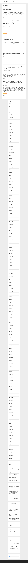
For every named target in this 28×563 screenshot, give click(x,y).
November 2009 (11, 415)
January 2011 (11, 394)
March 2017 (10, 285)
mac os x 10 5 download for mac (13, 480)
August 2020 (10, 227)
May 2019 (10, 245)
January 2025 (11, 146)
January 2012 (11, 375)
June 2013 (10, 349)
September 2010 (11, 400)
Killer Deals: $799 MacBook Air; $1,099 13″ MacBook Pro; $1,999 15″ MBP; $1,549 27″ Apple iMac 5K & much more (13, 83)
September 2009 (11, 418)
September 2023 (11, 170)
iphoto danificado (11, 471)
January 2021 (11, 219)
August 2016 (10, 296)
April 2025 (10, 141)
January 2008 (11, 449)
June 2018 (10, 262)
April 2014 (10, 334)
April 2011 (10, 389)
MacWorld (10, 115)
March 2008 (10, 446)
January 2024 (11, 164)
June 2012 (10, 368)
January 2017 (11, 288)
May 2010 (10, 406)
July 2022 (10, 192)
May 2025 (10, 140)
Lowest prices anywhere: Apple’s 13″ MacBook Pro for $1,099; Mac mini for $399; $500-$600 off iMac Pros (13, 53)
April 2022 (10, 196)
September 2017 (11, 276)
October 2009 (11, 417)
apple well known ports (12, 478)
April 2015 (10, 320)
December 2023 (11, 166)
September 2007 (11, 455)
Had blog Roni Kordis (13, 503)
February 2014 (11, 337)
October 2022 (11, 187)
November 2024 (11, 149)
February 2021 (11, 218)
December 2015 (11, 308)
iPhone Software (11, 112)
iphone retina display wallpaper (13, 474)
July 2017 (10, 279)
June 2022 (10, 193)
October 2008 (11, 435)
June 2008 (10, 441)
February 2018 (11, 268)
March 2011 (10, 391)
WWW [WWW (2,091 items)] (15, 551)
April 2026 (10, 123)
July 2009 (10, 421)
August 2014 (10, 328)
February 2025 (11, 144)
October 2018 (11, 256)
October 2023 (11, 169)
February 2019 (11, 250)
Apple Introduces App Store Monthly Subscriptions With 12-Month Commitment (14, 496)
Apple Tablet (10, 109)
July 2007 (10, 458)
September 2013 (11, 345)
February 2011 (11, 392)
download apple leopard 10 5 (13, 475)
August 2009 (10, 420)
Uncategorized (11, 117)
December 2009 (11, 414)
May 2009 (10, 424)
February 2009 (11, 429)
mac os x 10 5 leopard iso (12, 477)
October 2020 (11, 224)
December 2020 (11, 221)
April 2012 (10, 371)
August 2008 (10, 438)
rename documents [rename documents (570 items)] (13, 549)
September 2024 (11, 152)
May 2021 (10, 213)
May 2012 (10, 369)
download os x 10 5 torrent (12, 472)
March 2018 (10, 267)
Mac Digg (10, 114)
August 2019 (10, 241)
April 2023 (10, 178)
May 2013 (10, 351)
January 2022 (11, 201)
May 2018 (10, 264)
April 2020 (10, 233)
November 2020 (11, 222)
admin (9, 10)
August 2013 (10, 346)
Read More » (5, 33)
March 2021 (10, 216)
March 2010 (10, 409)
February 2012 (11, 374)
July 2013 (10, 348)
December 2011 (11, 377)
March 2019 (10, 248)
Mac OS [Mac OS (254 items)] (15, 546)
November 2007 (11, 452)
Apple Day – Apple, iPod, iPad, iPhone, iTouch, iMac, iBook (10, 1)
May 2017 (10, 282)
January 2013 (11, 357)
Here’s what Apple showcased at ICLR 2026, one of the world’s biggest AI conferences (13, 492)
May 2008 (10, 443)
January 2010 (11, 412)
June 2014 (10, 331)
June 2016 (10, 299)
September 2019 (11, 239)
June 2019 (10, 244)
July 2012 (10, 366)
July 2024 (10, 155)
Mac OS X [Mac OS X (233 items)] (12, 548)
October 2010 (11, 398)
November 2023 (11, 167)
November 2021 (11, 204)
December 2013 (11, 340)
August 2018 (10, 259)
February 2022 (11, 199)
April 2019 (10, 247)
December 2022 (11, 184)
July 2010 (10, 403)
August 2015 (10, 314)
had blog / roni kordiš (12, 531)
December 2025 (11, 129)
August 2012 (10, 365)
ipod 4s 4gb (10, 464)
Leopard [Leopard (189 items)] (9, 546)
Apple (4, 17)
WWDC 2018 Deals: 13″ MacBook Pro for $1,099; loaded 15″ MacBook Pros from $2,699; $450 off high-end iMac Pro (13, 67)
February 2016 (11, 305)
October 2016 (11, 293)
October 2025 (11, 132)
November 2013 (11, 342)
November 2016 (11, 291)
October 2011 (11, 380)
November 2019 (11, 236)
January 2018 (11, 270)
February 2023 (11, 181)
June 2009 (10, 423)
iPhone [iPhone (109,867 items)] (17, 543)
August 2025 (10, 135)
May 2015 (10, 319)
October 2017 (11, 274)
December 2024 (11, 147)
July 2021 (10, 210)
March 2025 (10, 143)
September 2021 (11, 207)
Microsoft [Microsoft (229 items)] (14, 548)
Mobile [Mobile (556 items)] (15, 548)
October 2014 (11, 325)
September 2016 (11, 294)
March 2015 (10, 322)
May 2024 (10, 158)
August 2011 (10, 383)
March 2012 (10, 372)
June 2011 (10, 386)
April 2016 (10, 302)
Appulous (10, 111)
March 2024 (10, 161)
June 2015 (10, 317)
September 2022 (11, 189)
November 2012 (11, 360)
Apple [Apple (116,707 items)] (11, 540)
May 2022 (10, 195)
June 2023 (10, 175)
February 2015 (11, 323)
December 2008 (11, 432)
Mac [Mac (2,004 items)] (11, 546)
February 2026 (11, 126)
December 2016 (11, 290)
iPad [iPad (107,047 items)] (14, 543)
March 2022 (10, 198)
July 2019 (10, 242)
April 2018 (10, 265)
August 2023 (10, 172)
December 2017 (11, 271)
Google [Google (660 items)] (10, 543)
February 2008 (11, 447)
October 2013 (11, 343)
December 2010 (11, 395)
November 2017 (11, 273)
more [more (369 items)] (17, 548)
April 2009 (10, 426)
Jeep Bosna (10, 525)
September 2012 (11, 363)
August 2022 (10, 190)
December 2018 (11, 253)
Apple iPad (10, 106)
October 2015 (11, 311)
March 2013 (10, 354)
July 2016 (10, 297)
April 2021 (10, 215)
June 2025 (10, 138)
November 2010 (11, 397)
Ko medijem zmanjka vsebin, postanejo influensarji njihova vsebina (13, 506)
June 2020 (10, 230)
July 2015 (10, 316)
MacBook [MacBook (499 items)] (13, 546)
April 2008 (10, 444)
